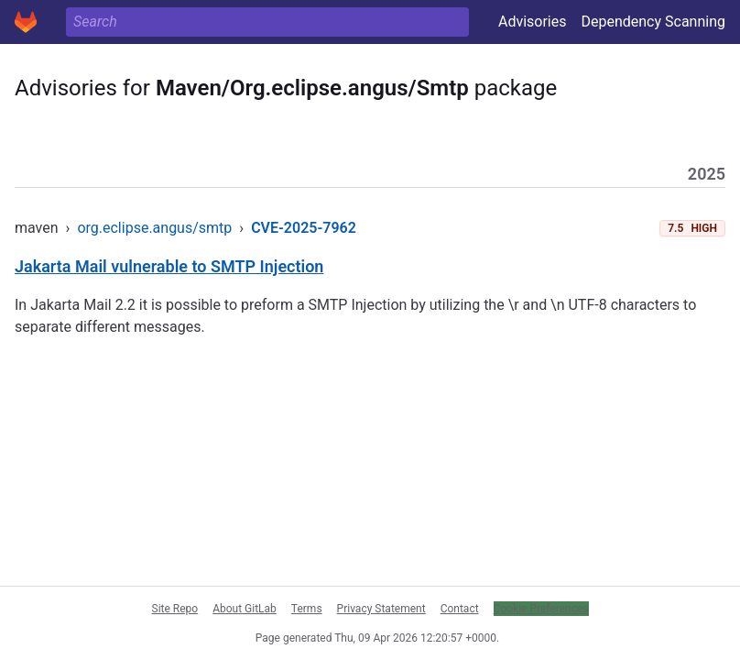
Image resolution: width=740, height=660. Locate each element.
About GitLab (244, 608)
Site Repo (175, 608)
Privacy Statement (381, 608)
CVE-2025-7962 (303, 227)
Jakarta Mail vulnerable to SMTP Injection (169, 266)
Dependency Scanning (653, 21)
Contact (460, 608)
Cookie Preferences (541, 608)
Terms (306, 608)
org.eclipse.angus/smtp (154, 227)
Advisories (532, 21)
